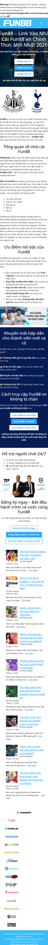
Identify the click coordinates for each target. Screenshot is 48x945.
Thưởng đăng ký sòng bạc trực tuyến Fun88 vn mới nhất (32, 664)
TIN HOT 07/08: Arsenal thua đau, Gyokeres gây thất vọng (32, 555)
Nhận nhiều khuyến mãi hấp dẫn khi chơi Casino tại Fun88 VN (31, 638)
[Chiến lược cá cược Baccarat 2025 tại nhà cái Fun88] (12, 750)
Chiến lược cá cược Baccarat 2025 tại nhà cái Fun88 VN (31, 750)
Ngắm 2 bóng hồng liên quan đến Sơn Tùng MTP (30, 611)
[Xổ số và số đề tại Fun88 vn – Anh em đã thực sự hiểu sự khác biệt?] (12, 582)
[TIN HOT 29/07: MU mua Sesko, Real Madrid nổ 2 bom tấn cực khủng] (12, 777)
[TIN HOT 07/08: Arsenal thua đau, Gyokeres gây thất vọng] (12, 555)
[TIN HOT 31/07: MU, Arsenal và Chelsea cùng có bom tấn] (12, 721)
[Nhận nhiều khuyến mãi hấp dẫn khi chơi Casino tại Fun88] (12, 638)
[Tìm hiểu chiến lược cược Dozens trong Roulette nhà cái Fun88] (12, 691)
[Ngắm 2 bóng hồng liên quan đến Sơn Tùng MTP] (12, 612)
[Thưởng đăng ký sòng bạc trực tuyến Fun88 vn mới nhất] (12, 665)
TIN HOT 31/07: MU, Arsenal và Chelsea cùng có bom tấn (30, 721)
